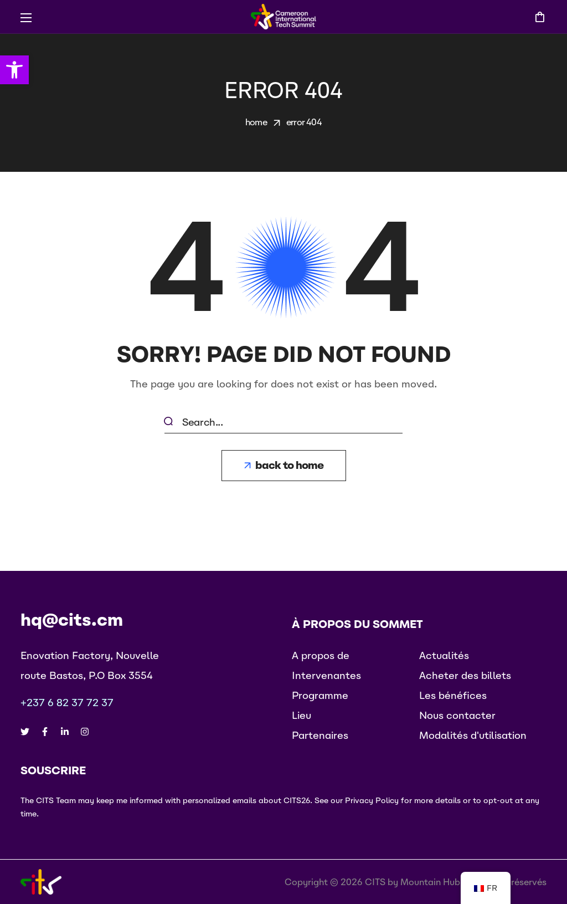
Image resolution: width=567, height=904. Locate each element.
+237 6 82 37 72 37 (67, 702)
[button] (540, 16)
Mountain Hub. (431, 881)
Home (256, 121)
